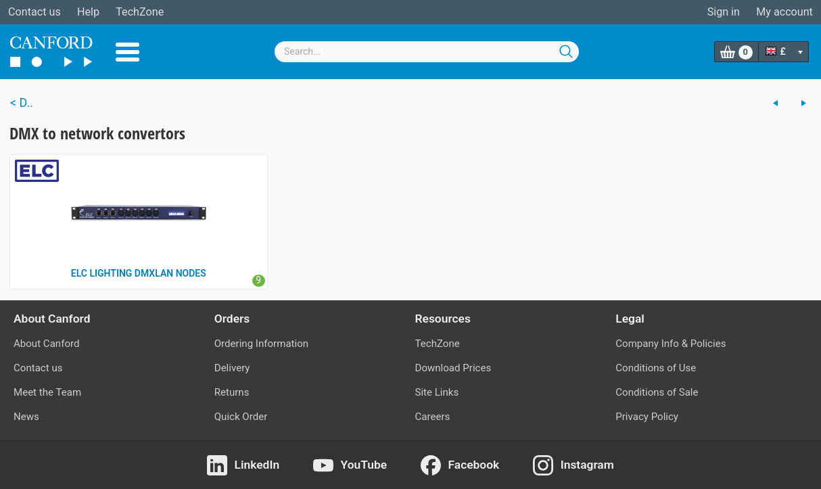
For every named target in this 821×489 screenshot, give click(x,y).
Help (88, 11)
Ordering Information (261, 343)
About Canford (46, 343)
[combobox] (427, 51)
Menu (127, 52)
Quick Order (241, 417)
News (26, 417)
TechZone (140, 11)
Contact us (34, 11)
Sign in (723, 11)
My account (784, 11)
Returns (232, 392)
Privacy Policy (646, 417)
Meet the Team (47, 392)
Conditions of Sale (656, 392)
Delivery (232, 368)
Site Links (437, 392)
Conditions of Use (655, 368)
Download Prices (453, 368)
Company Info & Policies (670, 343)
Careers (432, 417)
